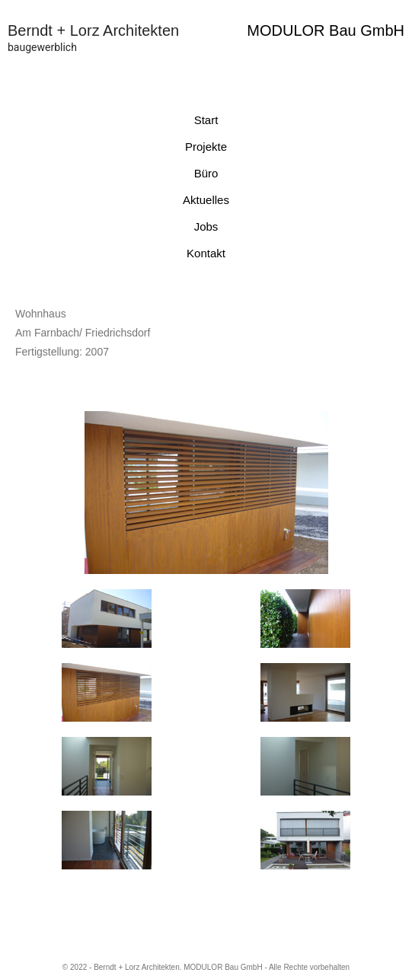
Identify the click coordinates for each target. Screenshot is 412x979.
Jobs (206, 226)
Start (206, 119)
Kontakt (206, 253)
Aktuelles (206, 199)
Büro (206, 173)
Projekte (206, 146)
